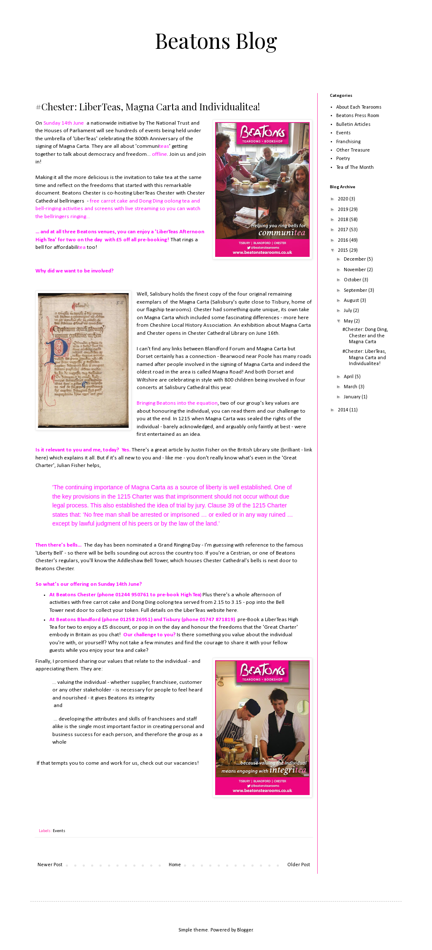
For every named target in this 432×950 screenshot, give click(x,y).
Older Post (298, 864)
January (353, 397)
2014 (343, 410)
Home (175, 864)
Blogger (245, 930)
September (356, 290)
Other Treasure (353, 150)
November (355, 269)
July (348, 310)
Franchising (348, 141)
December (355, 259)
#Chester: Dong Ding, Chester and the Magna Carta (365, 335)
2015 (343, 250)
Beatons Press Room (357, 115)
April (349, 376)
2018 (343, 219)
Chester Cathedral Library (217, 333)
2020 (343, 199)
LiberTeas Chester (154, 193)
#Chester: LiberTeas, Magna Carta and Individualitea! (364, 357)
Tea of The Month (355, 167)
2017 (343, 229)
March (351, 387)
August (352, 300)
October (353, 280)
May (349, 321)
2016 (343, 240)
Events (59, 831)
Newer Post (50, 864)
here (303, 317)
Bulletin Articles (353, 124)
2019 (343, 209)
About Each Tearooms (358, 107)
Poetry (343, 158)
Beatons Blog (216, 40)
